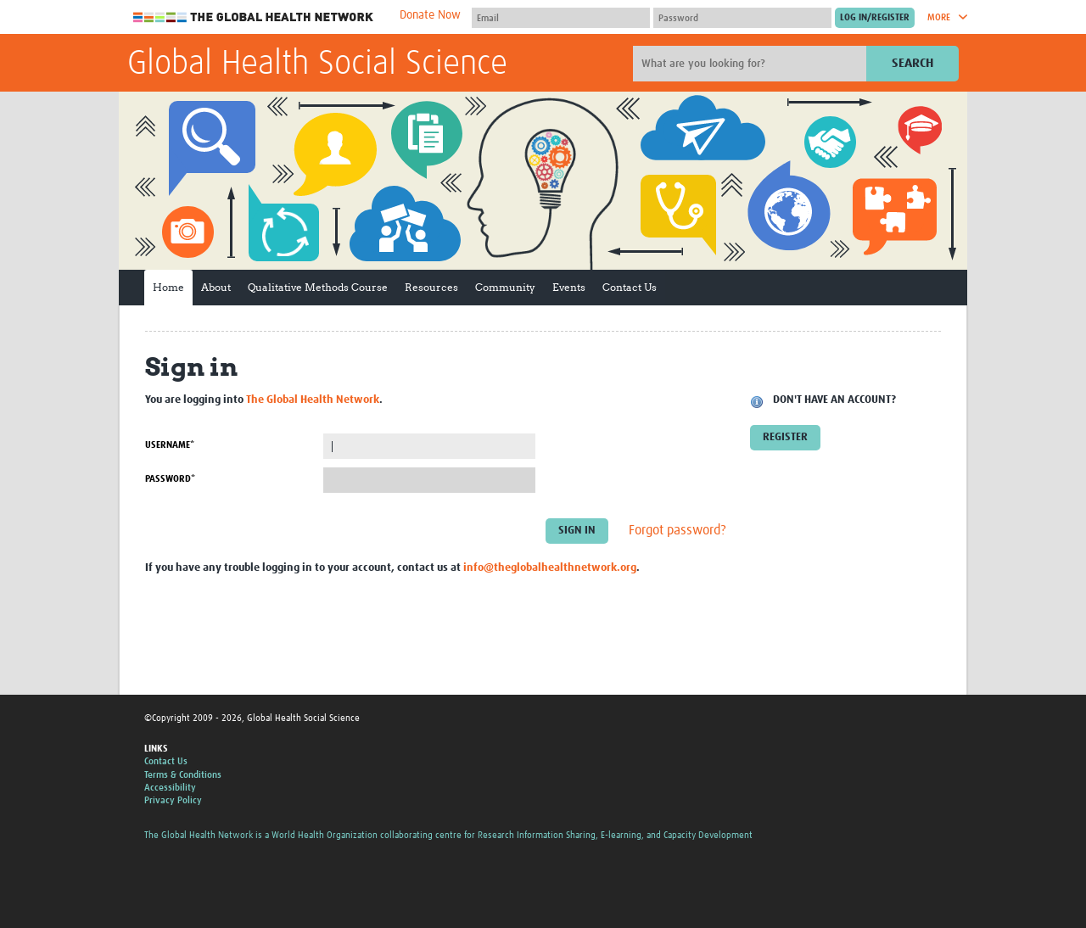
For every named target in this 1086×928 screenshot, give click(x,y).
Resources (431, 287)
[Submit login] (875, 18)
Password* (170, 479)
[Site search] (751, 63)
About (216, 287)
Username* (169, 445)
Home (168, 287)
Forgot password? (677, 531)
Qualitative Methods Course (318, 287)
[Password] (742, 18)
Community (505, 287)
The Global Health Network (254, 17)
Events (568, 287)
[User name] (561, 18)
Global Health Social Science (317, 64)
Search (912, 63)
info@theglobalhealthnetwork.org (549, 567)
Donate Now (430, 15)
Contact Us (629, 287)
